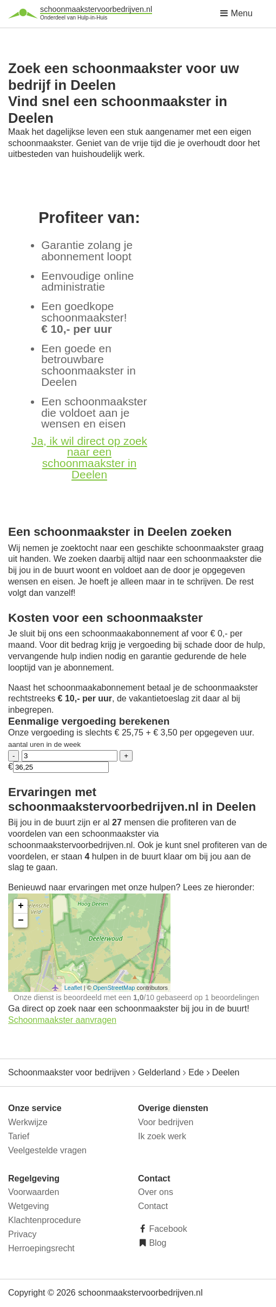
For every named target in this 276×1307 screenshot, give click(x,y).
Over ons (155, 1192)
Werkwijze (28, 1122)
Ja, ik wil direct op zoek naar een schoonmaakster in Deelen (89, 458)
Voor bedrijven (165, 1122)
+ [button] (21, 905)
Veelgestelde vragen (47, 1150)
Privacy (22, 1234)
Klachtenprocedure (44, 1220)
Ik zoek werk (162, 1136)
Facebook (167, 1228)
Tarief (18, 1136)
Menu (236, 13)
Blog (156, 1242)
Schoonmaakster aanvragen (62, 1019)
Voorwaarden (33, 1192)
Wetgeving (28, 1206)
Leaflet (73, 987)
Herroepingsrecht (41, 1248)
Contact (153, 1206)
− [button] (21, 920)
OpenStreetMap (114, 987)
